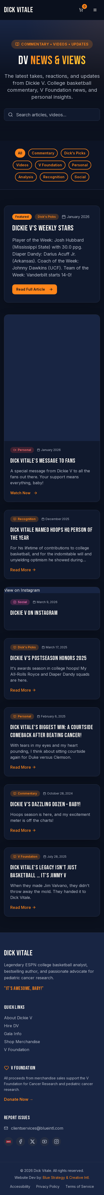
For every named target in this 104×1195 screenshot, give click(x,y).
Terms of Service (80, 1186)
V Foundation (50, 165)
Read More (23, 569)
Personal (80, 165)
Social (80, 177)
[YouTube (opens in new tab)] (44, 1141)
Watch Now (24, 493)
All (20, 153)
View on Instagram (22, 590)
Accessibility (20, 1186)
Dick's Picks (75, 153)
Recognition (53, 177)
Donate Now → (18, 1099)
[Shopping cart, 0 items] (81, 10)
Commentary (43, 153)
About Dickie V (18, 1017)
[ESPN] (8, 1141)
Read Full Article (34, 289)
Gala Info (13, 1033)
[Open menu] (95, 10)
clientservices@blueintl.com (33, 1128)
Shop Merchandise (22, 1041)
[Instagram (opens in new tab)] (56, 1141)
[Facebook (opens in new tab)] (20, 1141)
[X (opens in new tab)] (32, 1141)
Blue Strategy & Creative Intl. (66, 1177)
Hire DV (11, 1025)
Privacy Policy (48, 1186)
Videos (22, 165)
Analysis (25, 177)
